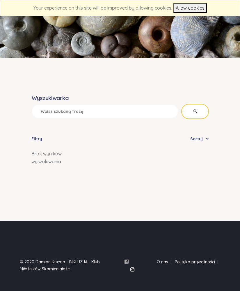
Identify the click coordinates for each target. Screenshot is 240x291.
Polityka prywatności (195, 262)
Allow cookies (190, 8)
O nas (162, 262)
